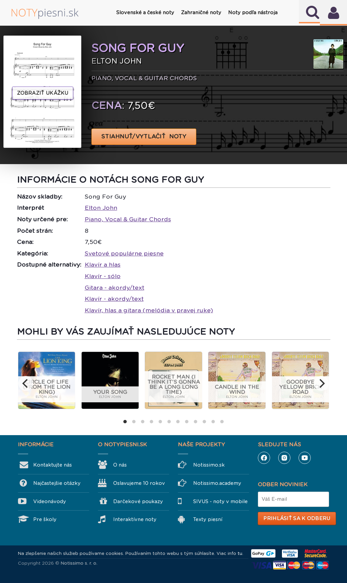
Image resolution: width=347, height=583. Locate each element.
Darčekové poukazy (138, 501)
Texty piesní (207, 519)
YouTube (305, 458)
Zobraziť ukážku (42, 93)
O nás (120, 465)
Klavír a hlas (103, 264)
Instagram (284, 458)
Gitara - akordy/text (114, 287)
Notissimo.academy (217, 483)
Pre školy (45, 519)
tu (240, 553)
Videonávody (49, 501)
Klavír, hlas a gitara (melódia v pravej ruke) (149, 310)
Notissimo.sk (209, 465)
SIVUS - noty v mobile (220, 501)
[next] (321, 383)
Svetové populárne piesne (124, 253)
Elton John (101, 207)
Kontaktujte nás (52, 465)
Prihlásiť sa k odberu (296, 518)
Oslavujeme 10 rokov (139, 483)
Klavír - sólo (103, 276)
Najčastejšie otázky (57, 483)
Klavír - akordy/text (114, 298)
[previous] (25, 383)
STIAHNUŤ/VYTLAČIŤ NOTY (144, 136)
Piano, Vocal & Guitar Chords (128, 219)
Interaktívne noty (135, 519)
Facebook (264, 458)
